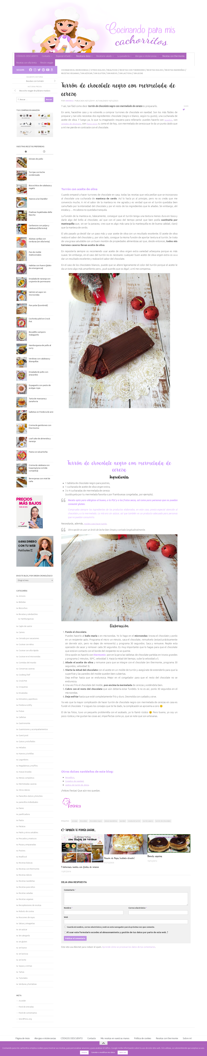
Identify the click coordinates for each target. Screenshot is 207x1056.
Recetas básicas (26, 863)
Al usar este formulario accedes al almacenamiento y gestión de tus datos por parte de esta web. (117, 935)
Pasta (21, 820)
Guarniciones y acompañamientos (33, 729)
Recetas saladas (26, 893)
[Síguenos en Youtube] (47, 69)
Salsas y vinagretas (27, 923)
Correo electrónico (137, 911)
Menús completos (26, 778)
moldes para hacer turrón (97, 523)
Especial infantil (63, 56)
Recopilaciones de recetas (30, 905)
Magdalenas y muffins (28, 766)
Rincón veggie (46, 62)
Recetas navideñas (27, 881)
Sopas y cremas (25, 966)
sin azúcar (104, 73)
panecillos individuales (28, 802)
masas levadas (25, 772)
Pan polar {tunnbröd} (38, 305)
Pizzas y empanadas (27, 844)
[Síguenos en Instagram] (34, 69)
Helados (22, 747)
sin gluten (119, 73)
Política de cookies (142, 1038)
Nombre (68, 911)
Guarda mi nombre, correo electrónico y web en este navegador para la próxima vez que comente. (111, 930)
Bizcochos (23, 608)
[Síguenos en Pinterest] (43, 69)
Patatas (22, 826)
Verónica (69, 100)
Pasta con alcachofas (38, 452)
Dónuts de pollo (36, 159)
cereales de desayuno (72, 123)
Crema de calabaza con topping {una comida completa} (39, 468)
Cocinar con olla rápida (28, 650)
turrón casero (148, 821)
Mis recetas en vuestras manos (115, 1038)
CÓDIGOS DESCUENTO (27, 56)
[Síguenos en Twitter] (39, 69)
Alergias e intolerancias (146, 56)
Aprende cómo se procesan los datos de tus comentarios (128, 950)
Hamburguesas (27, 619)
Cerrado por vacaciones (29, 638)
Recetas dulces (165, 70)
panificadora (24, 814)
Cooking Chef (24, 675)
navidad (122, 821)
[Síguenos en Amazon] (51, 69)
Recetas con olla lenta (26, 62)
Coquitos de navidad (76, 780)
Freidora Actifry (25, 705)
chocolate (83, 821)
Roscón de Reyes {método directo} (121, 858)
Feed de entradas (26, 1007)
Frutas (21, 711)
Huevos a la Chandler (38, 199)
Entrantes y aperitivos (28, 699)
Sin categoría (24, 935)
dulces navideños (110, 821)
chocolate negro (96, 821)
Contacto (46, 56)
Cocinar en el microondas (76, 70)
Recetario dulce (83, 56)
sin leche (162, 73)
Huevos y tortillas (26, 753)
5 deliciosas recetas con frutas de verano (78, 868)
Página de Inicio (22, 1038)
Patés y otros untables (28, 832)
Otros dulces (102, 70)
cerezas (74, 821)
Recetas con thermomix (173, 56)
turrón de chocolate (163, 821)
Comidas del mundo (27, 662)
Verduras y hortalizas (28, 984)
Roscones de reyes (27, 917)
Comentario (70, 893)
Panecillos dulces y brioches (31, 796)
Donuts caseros (154, 856)
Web (66, 920)
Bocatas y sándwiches (28, 614)
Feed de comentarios (28, 1013)
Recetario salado (104, 56)
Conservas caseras (27, 669)
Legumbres (23, 760)
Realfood (118, 70)
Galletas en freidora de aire (41, 412)
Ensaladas (23, 693)
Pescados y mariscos (28, 838)
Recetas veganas (86, 73)
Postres (22, 850)
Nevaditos (70, 777)
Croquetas (23, 687)
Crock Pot (23, 681)
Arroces (22, 596)
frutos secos (96, 123)
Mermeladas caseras (28, 784)
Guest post (23, 735)
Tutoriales (23, 978)
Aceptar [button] (84, 1052)
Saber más (122, 1052)
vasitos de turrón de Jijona (79, 784)
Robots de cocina (26, 911)
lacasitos (167, 119)
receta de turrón (134, 821)
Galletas (22, 717)
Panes (21, 808)
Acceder (22, 1001)
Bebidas (22, 602)
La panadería (123, 56)
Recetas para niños (27, 887)
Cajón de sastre (25, 626)
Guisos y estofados (27, 741)
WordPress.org (25, 1019)
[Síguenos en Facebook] (30, 69)
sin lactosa (148, 73)
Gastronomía (24, 723)
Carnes (22, 632)
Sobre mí (187, 1038)
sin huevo (133, 73)
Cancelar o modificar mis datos (103, 1052)
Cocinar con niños (26, 644)
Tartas (21, 972)
